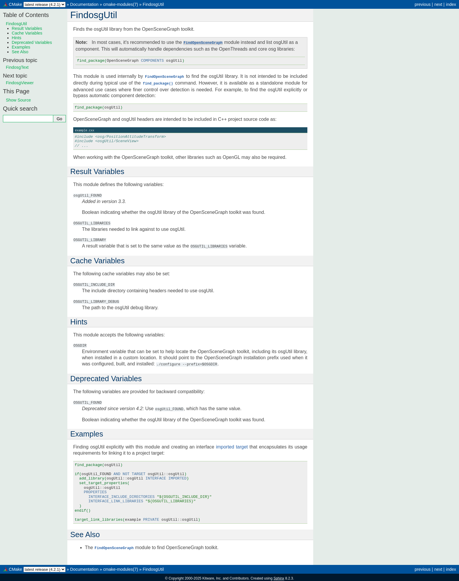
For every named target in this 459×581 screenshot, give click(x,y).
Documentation (84, 4)
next (438, 4)
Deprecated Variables (32, 42)
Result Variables (27, 28)
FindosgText (17, 67)
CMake (15, 4)
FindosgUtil (153, 4)
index (451, 4)
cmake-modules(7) (120, 4)
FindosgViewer (20, 82)
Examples (21, 47)
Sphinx (278, 576)
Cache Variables (27, 33)
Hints (16, 37)
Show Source (18, 100)
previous (422, 4)
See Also (20, 51)
